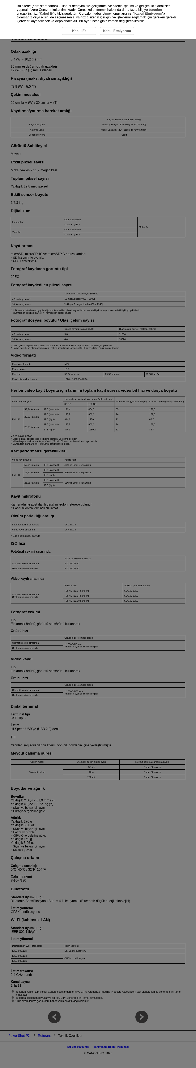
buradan (155, 10)
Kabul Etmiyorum (148, 13)
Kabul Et (46, 13)
